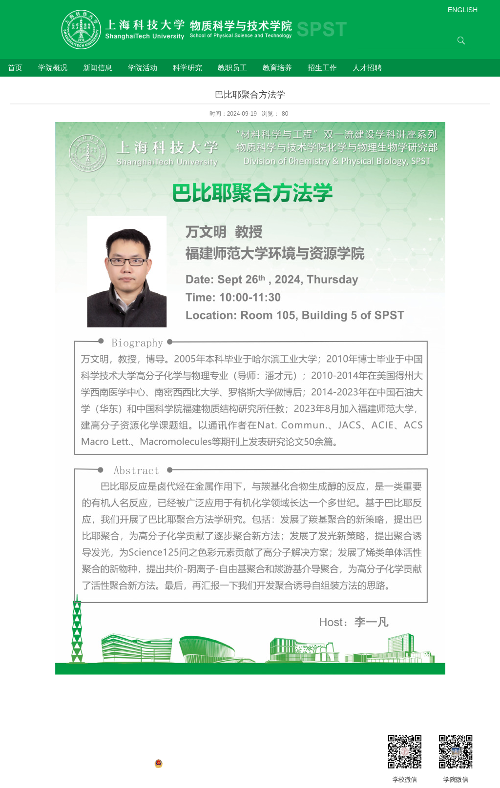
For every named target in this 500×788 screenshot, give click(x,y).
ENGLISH (463, 10)
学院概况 (52, 67)
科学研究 (187, 67)
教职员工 (232, 67)
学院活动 (142, 67)
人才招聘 (367, 67)
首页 (15, 67)
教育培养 (277, 67)
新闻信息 (97, 67)
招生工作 (322, 67)
